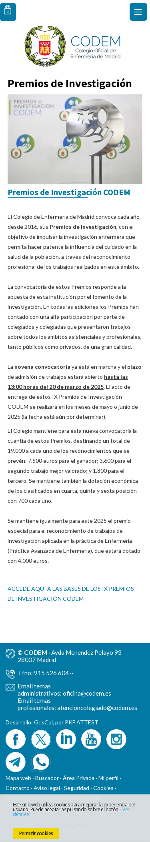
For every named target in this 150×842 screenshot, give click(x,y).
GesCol (43, 722)
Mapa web (18, 777)
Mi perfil (109, 777)
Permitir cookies (36, 833)
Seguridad (76, 787)
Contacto (18, 787)
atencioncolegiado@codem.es (97, 707)
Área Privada (78, 777)
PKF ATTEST (81, 722)
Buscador (47, 777)
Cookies (103, 787)
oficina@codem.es (87, 693)
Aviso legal (47, 787)
